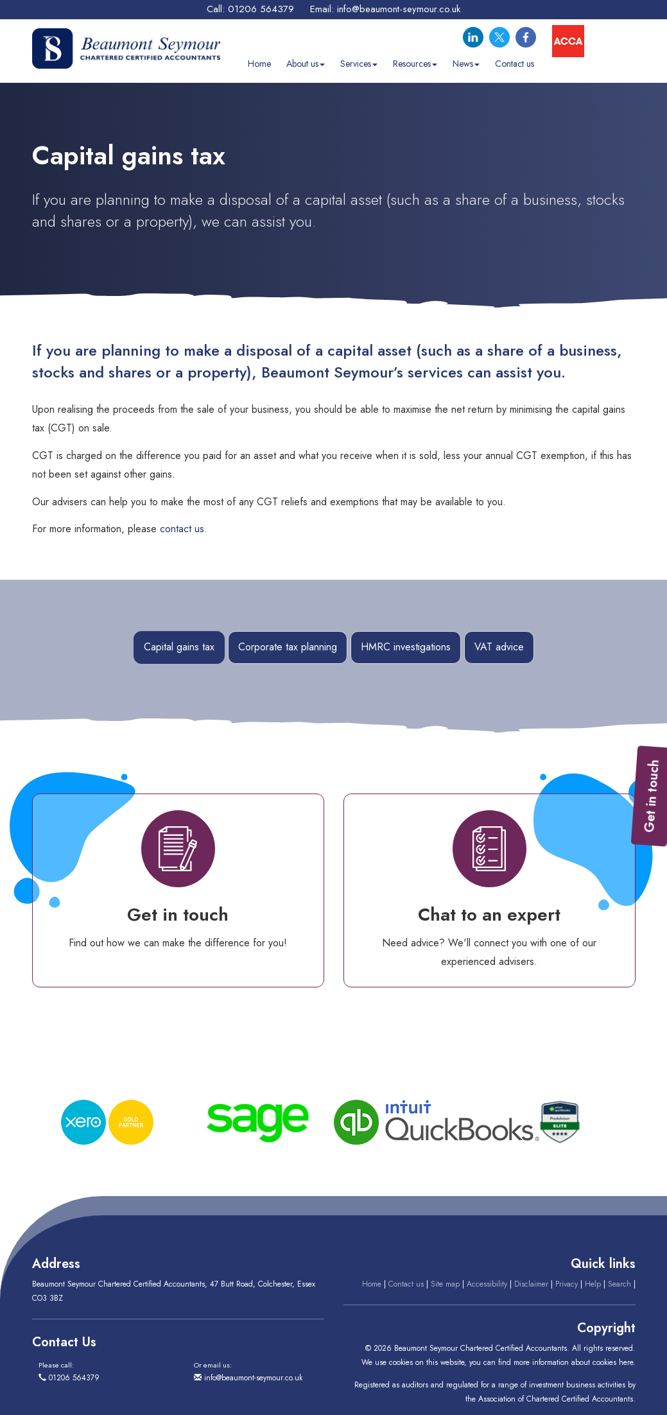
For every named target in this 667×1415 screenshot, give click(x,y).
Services (358, 63)
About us (305, 63)
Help (593, 1284)
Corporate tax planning (287, 646)
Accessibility (487, 1284)
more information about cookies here (573, 1362)
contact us (182, 528)
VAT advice (499, 646)
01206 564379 (261, 9)
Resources (415, 63)
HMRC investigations (406, 646)
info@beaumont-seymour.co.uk (398, 9)
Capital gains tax (179, 646)
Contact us (514, 63)
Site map (445, 1284)
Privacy (566, 1284)
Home (259, 63)
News (466, 63)
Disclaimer (531, 1284)
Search (619, 1284)
